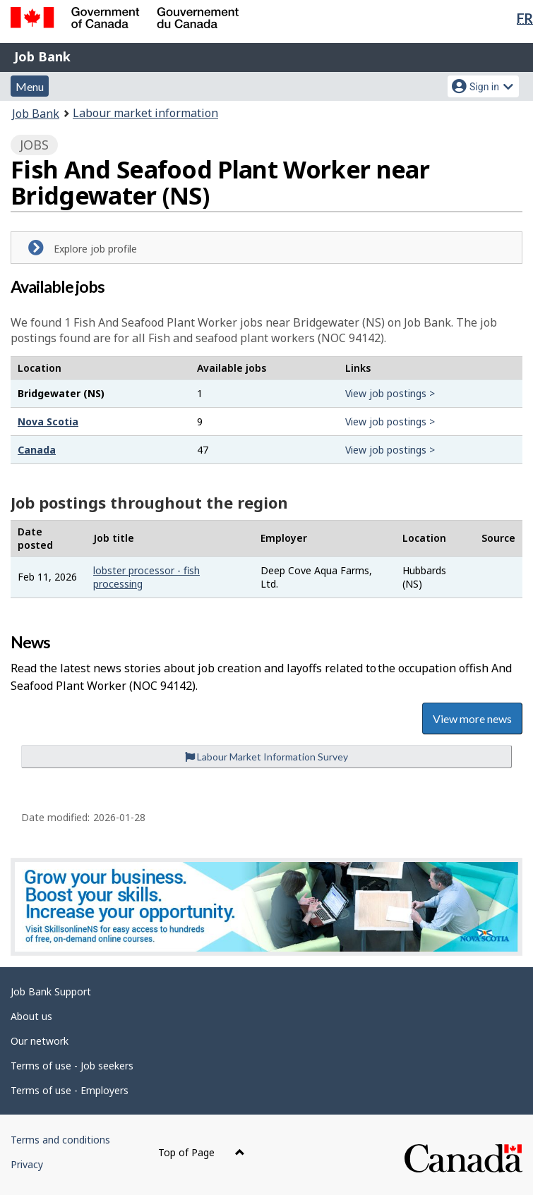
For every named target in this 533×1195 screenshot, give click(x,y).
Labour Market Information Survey (266, 757)
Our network (39, 1041)
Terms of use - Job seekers (72, 1065)
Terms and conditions (60, 1139)
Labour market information (145, 113)
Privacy (27, 1164)
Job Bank (42, 56)
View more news (472, 718)
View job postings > (390, 393)
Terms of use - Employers (69, 1090)
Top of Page (201, 1152)
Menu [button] (30, 86)
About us (31, 1016)
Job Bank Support (51, 991)
